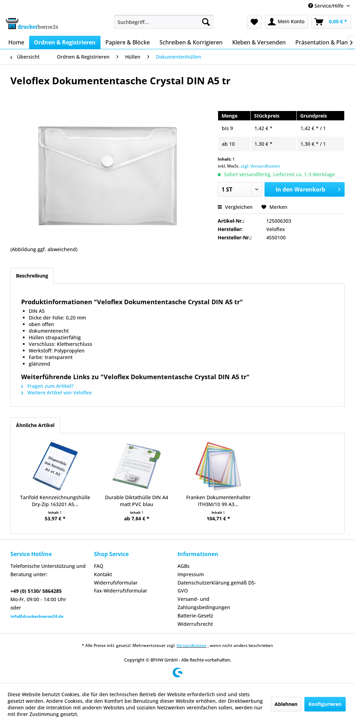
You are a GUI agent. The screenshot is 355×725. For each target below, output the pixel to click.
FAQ (98, 566)
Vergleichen (235, 207)
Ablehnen (286, 704)
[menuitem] (164, 22)
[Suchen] (206, 22)
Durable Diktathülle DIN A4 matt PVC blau (136, 500)
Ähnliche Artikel (35, 425)
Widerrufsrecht (195, 624)
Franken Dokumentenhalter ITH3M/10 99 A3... (218, 500)
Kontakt (103, 574)
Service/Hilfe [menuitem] (326, 5)
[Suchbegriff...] (164, 22)
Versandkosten (191, 645)
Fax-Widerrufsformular (120, 590)
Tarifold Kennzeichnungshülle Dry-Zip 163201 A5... (55, 500)
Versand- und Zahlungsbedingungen (204, 603)
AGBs (184, 566)
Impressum (191, 574)
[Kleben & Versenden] (259, 42)
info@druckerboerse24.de (36, 616)
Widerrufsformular (116, 582)
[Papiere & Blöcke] (128, 42)
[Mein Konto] (286, 22)
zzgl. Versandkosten (260, 166)
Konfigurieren (325, 704)
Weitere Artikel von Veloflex (56, 392)
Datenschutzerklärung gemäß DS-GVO (217, 586)
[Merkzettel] (254, 22)
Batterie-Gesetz (195, 615)
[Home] (16, 42)
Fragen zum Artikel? (47, 386)
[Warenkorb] (331, 22)
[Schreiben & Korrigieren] (191, 42)
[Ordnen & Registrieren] (65, 42)
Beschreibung (32, 275)
